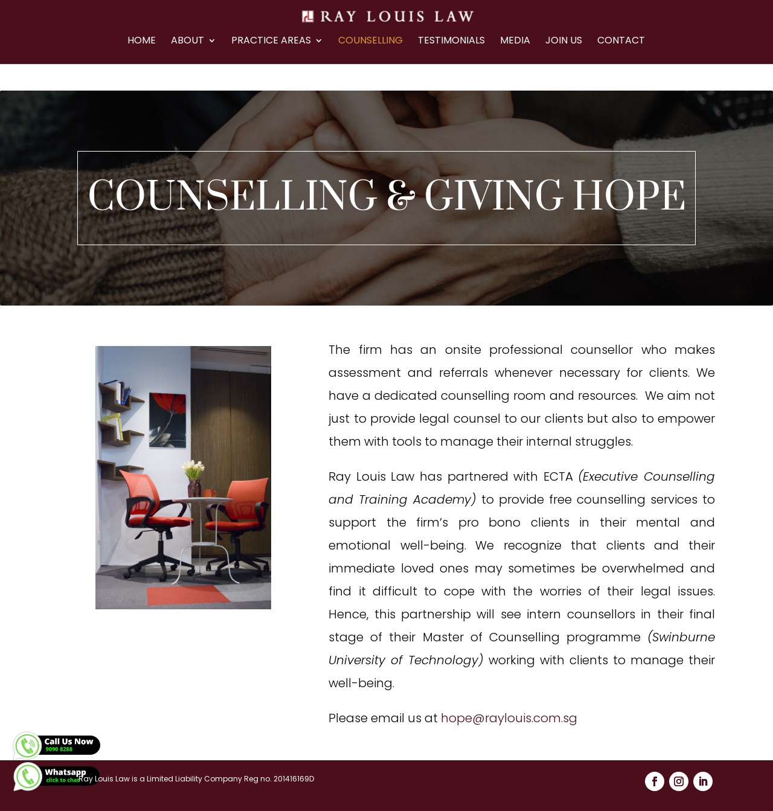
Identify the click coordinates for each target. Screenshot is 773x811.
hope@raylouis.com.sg (509, 718)
